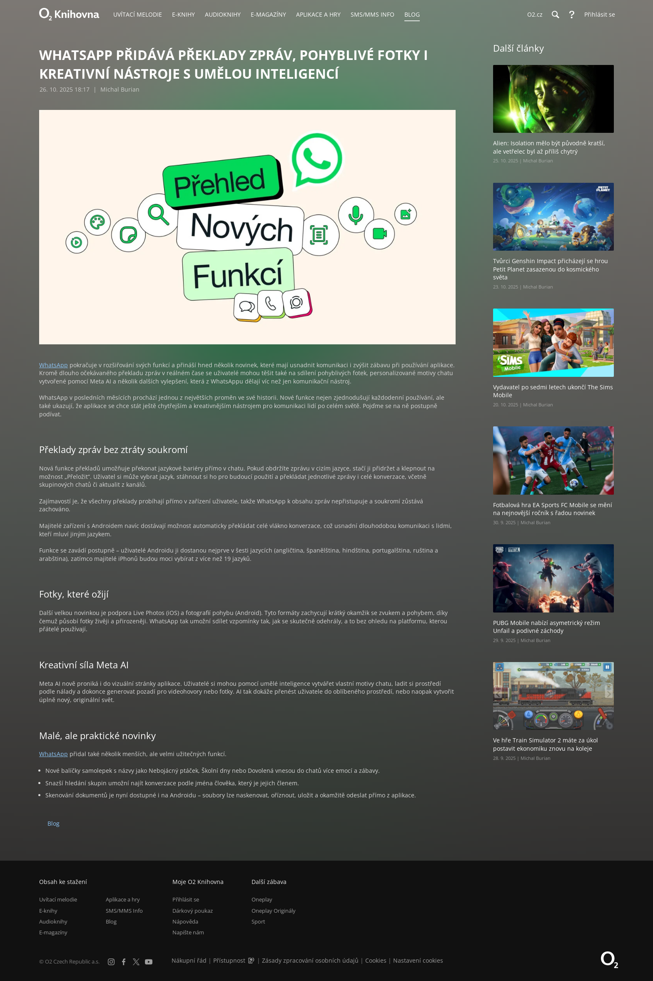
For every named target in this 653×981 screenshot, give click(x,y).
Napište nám (188, 932)
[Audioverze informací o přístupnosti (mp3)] (252, 960)
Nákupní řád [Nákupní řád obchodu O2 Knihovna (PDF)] (189, 960)
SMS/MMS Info (124, 910)
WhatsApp (53, 365)
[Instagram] (111, 962)
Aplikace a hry (123, 899)
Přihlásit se (185, 899)
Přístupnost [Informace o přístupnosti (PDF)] (229, 960)
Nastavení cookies (418, 960)
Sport (258, 921)
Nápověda (185, 921)
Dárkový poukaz (192, 910)
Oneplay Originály (274, 910)
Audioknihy (53, 921)
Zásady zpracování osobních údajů (310, 960)
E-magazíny (53, 932)
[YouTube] (148, 962)
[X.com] (136, 962)
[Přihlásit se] (597, 14)
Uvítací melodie (58, 899)
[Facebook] (123, 962)
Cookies (375, 960)
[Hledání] (555, 14)
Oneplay (262, 899)
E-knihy (48, 910)
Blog (53, 823)
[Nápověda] (571, 14)
